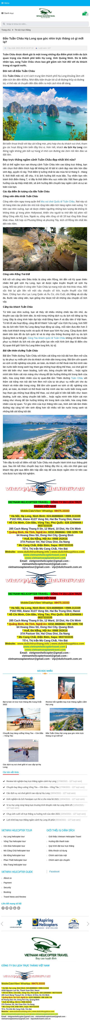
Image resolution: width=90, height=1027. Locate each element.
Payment (8, 883)
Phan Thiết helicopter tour (15, 860)
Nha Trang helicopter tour (15, 865)
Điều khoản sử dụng (58, 850)
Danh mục (9, 13)
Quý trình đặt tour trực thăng (61, 846)
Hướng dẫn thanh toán (59, 841)
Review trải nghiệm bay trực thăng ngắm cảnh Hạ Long (31, 781)
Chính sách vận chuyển (59, 860)
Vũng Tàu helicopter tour (15, 841)
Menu (6, 3)
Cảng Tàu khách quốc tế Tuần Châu (46, 338)
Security (7, 887)
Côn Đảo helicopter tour (14, 846)
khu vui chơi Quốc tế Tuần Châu (58, 201)
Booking (7, 892)
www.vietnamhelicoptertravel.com (44, 554)
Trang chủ (6, 30)
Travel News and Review (15, 897)
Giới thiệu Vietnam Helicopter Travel (65, 836)
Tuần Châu (77, 378)
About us (8, 878)
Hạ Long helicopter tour (14, 836)
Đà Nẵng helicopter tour (14, 855)
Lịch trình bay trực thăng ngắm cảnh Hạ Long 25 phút (31, 820)
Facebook (54, 871)
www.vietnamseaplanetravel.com (45, 557)
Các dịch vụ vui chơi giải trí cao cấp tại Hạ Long (28, 793)
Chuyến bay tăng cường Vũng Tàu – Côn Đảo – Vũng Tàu (33, 787)
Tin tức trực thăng (23, 30)
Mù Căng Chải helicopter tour (17, 850)
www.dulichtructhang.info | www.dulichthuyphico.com (50, 551)
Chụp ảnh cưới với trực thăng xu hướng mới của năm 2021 (33, 814)
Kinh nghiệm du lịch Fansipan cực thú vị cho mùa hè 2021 (33, 799)
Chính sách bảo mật (58, 855)
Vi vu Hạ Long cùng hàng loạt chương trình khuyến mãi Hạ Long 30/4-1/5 (39, 805)
